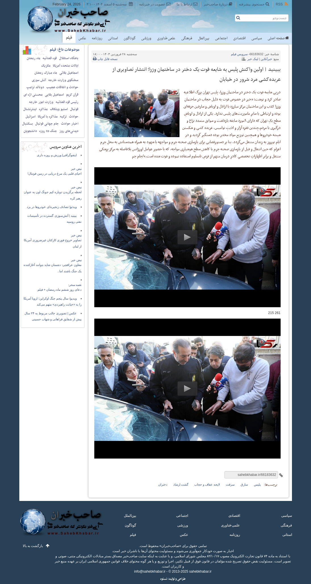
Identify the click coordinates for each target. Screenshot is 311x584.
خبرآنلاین (266, 59)
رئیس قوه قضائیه (67, 102)
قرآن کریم (72, 95)
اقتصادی (239, 38)
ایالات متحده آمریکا (65, 66)
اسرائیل (31, 116)
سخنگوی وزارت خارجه (63, 80)
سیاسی (256, 38)
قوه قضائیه (50, 58)
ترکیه (63, 116)
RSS (282, 4)
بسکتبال (27, 124)
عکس (82, 38)
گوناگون (129, 38)
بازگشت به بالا (33, 546)
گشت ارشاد (181, 484)
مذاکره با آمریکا (48, 116)
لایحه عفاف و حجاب (207, 484)
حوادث (73, 116)
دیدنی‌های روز (68, 131)
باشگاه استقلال (68, 58)
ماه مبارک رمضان (45, 73)
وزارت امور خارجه (41, 102)
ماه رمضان (33, 58)
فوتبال (74, 109)
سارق (244, 484)
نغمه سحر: (75, 284)
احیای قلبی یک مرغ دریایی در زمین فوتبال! (55, 173)
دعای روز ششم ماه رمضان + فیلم (59, 289)
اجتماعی (221, 38)
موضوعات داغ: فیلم (65, 49)
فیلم (69, 38)
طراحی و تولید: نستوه (172, 579)
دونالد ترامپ (35, 87)
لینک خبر (252, 59)
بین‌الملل (203, 38)
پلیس (257, 484)
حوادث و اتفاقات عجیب (62, 87)
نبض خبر (76, 168)
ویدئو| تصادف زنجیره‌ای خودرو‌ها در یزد (52, 207)
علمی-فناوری (166, 38)
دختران (162, 484)
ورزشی (146, 38)
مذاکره (43, 109)
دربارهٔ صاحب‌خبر (218, 4)
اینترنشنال (30, 109)
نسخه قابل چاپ (105, 59)
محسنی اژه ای (33, 95)
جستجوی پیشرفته (254, 4)
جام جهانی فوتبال (47, 124)
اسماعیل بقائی (68, 73)
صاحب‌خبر (72, 19)
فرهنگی (186, 38)
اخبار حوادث (69, 124)
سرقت (230, 484)
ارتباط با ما (187, 4)
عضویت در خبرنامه (155, 4)
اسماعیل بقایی (54, 95)
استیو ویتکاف (59, 109)
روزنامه (97, 38)
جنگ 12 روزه (48, 131)
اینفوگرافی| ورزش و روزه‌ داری (57, 155)
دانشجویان (30, 131)
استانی (113, 38)
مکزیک (46, 66)
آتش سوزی (39, 80)
